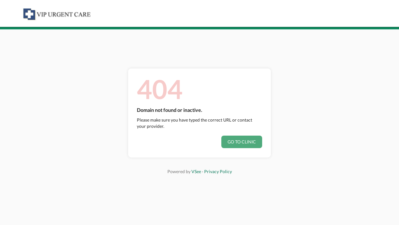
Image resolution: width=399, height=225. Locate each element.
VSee (196, 171)
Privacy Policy (218, 171)
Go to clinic (242, 141)
